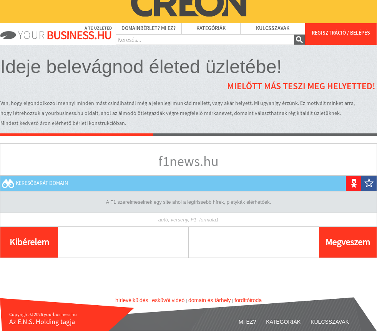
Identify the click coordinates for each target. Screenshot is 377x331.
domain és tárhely (209, 300)
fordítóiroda (248, 300)
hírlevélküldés (131, 300)
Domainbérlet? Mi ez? (148, 28)
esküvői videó (168, 300)
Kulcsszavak (272, 28)
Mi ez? (247, 322)
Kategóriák (211, 28)
